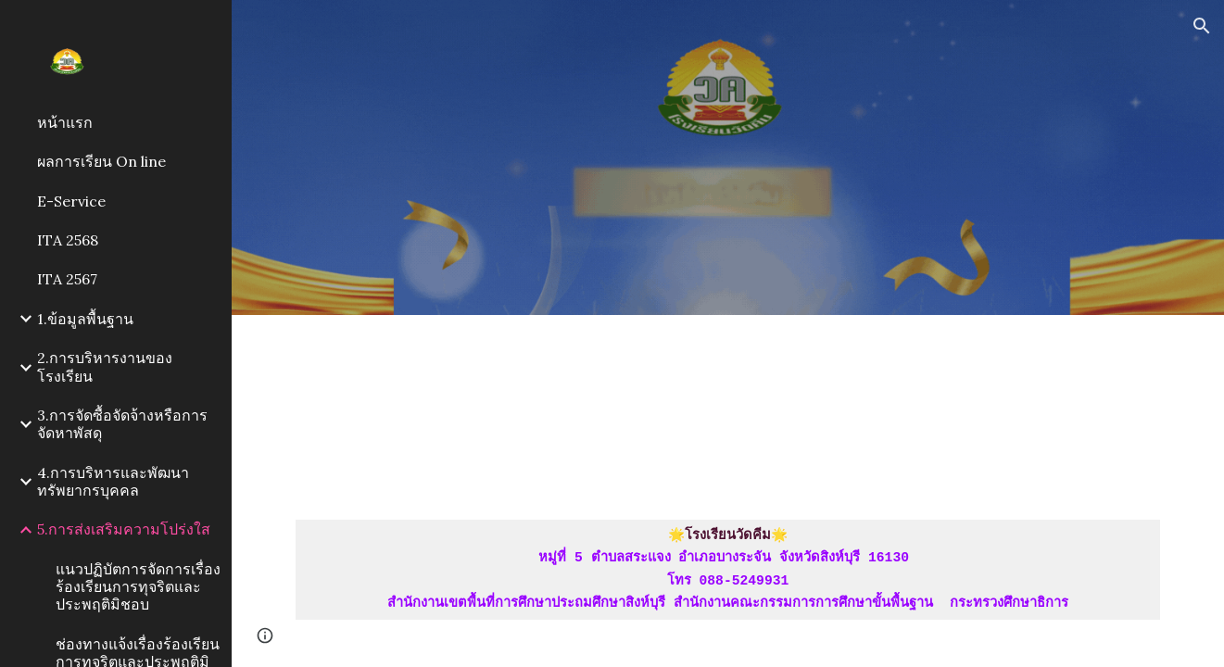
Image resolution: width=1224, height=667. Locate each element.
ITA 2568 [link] (67, 240)
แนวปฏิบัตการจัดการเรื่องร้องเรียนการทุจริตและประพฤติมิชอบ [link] (138, 587)
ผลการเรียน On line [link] (101, 161)
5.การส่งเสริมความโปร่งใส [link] (123, 529)
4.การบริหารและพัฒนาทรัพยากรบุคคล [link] (113, 481)
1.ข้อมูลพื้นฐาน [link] (85, 318)
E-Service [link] (71, 201)
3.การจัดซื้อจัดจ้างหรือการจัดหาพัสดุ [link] (122, 424)
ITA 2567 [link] (67, 279)
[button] (1202, 26)
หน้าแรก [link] (65, 122)
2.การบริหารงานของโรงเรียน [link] (104, 366)
